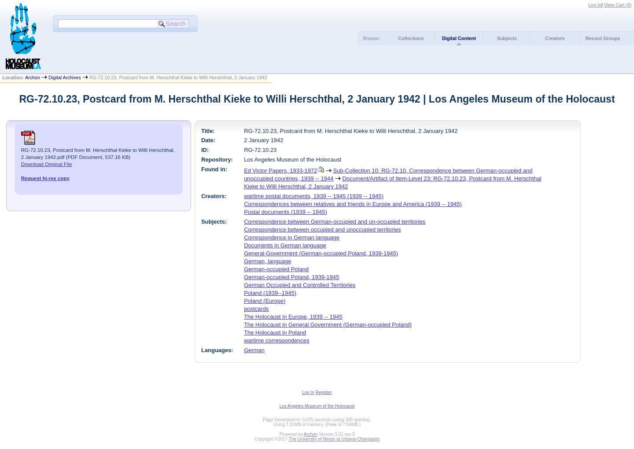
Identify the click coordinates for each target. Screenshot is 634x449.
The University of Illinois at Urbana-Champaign (334, 439)
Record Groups (603, 38)
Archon (32, 77)
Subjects (507, 38)
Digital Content (459, 38)
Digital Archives (64, 77)
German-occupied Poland (276, 269)
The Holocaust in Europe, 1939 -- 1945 (293, 316)
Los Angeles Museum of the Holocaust (317, 406)
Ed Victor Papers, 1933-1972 (280, 170)
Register (324, 392)
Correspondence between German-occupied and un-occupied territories (334, 221)
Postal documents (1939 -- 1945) (285, 212)
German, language (267, 261)
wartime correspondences (276, 340)
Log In (594, 4)
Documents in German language (285, 245)
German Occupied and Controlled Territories (299, 285)
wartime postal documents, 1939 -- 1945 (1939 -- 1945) (313, 196)
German (254, 350)
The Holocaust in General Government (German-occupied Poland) (328, 324)
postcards (256, 308)
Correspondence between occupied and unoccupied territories (322, 229)
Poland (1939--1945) (270, 293)
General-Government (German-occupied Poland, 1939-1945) (321, 253)
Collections (411, 38)
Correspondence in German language (291, 237)
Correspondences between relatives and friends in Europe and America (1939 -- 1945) (353, 204)
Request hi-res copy (45, 178)
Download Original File (46, 164)
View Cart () (618, 4)
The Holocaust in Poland (275, 332)
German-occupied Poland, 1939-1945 (291, 277)
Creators (554, 38)
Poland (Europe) (264, 301)
